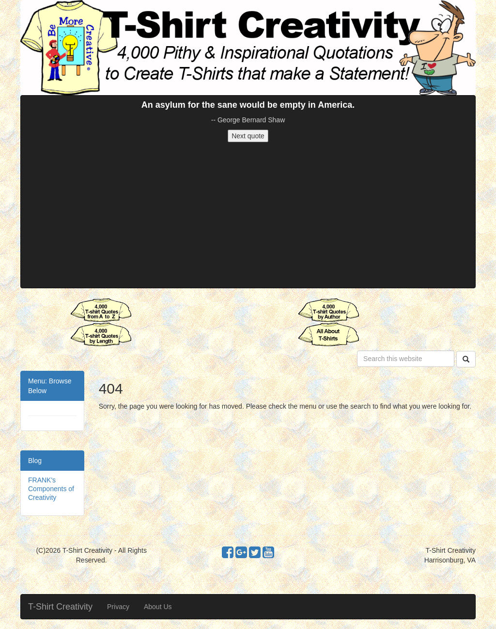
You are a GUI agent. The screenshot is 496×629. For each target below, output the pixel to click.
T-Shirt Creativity (60, 607)
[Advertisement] (248, 215)
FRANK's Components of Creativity (51, 488)
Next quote (248, 136)
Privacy (118, 607)
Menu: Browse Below (49, 386)
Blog (35, 460)
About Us (158, 607)
